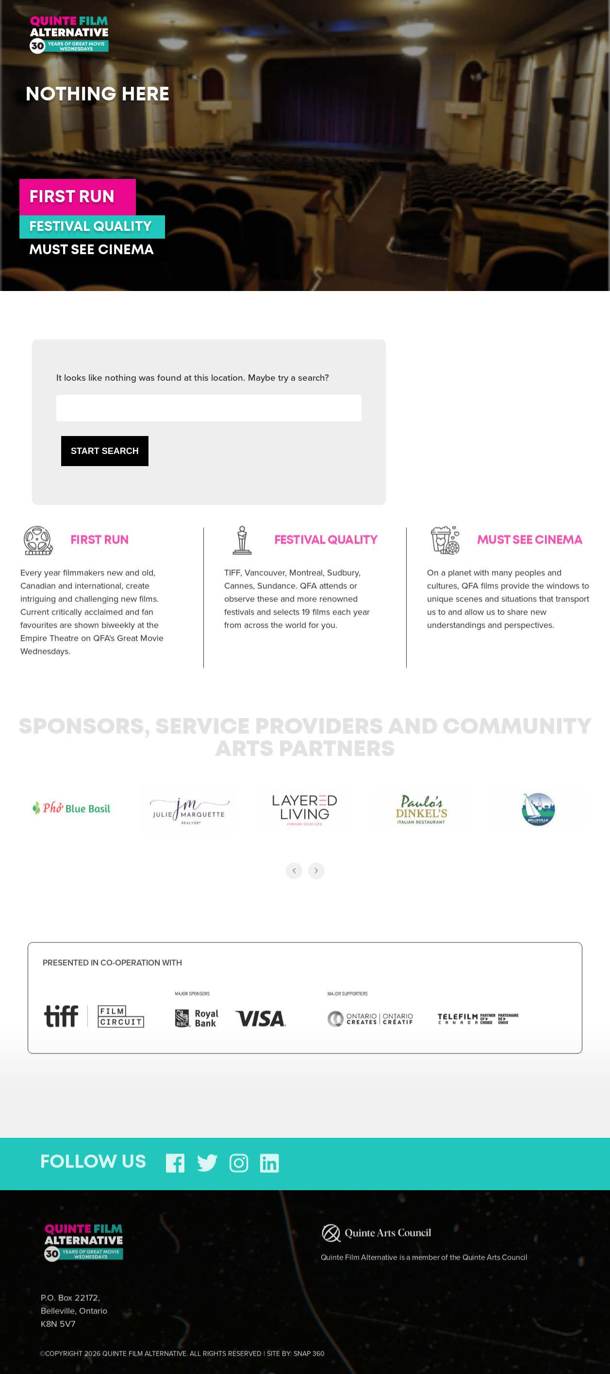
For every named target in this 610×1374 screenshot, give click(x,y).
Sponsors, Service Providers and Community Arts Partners (305, 732)
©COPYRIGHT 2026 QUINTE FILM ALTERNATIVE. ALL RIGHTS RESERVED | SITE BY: (182, 1347)
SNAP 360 (309, 1347)
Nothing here (97, 94)
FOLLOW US (93, 1156)
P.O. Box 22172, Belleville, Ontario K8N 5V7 (74, 1304)
